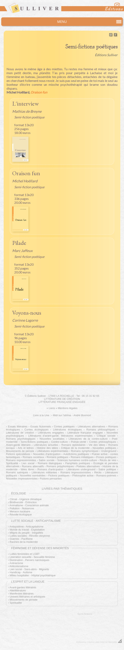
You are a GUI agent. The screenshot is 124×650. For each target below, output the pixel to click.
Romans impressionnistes (75, 472)
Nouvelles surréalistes (32, 475)
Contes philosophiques (102, 441)
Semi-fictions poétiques (34, 441)
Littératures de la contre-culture (88, 438)
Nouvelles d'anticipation (46, 454)
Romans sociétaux (33, 457)
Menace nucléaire (20, 511)
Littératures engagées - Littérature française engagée (70, 432)
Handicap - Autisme (21, 572)
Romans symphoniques (85, 451)
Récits (98, 472)
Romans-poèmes (106, 475)
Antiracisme (16, 563)
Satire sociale (47, 460)
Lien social (28, 463)
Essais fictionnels (41, 426)
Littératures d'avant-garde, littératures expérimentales (60, 435)
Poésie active (100, 454)
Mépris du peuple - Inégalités (26, 532)
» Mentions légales (67, 408)
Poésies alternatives (88, 466)
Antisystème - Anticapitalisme (26, 526)
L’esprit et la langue (27, 581)
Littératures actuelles (46, 444)
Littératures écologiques (67, 429)
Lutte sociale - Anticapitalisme (36, 520)
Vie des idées (97, 444)
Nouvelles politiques (104, 447)
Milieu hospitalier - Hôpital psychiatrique (32, 575)
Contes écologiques (36, 429)
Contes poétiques (64, 426)
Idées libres (27, 469)
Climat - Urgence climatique (26, 499)
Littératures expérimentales (52, 451)
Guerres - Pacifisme (21, 538)
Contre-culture (59, 441)
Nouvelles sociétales (52, 438)
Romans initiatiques (82, 457)
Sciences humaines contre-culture (77, 460)
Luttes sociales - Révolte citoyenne (30, 535)
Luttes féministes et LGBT (25, 553)
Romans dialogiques (50, 463)
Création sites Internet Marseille (102, 642)
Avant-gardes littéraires (23, 587)
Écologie (18, 493)
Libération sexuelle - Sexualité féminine (32, 557)
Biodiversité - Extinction (23, 502)
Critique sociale (106, 435)
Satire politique (107, 469)
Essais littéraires (17, 426)
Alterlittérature (18, 590)
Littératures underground (80, 469)
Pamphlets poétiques (77, 463)
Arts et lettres (26, 447)
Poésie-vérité (78, 441)
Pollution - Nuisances (22, 508)
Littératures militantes (44, 472)
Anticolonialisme (19, 566)
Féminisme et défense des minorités (40, 548)
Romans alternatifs (33, 466)
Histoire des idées (47, 447)
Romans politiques (57, 457)
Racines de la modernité (24, 541)
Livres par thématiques (62, 488)
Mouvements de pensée (23, 599)
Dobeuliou (81, 642)
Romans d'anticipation (50, 469)
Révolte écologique (21, 514)
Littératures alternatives (91, 426)
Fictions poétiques (58, 475)
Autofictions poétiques (76, 454)
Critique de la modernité (75, 447)
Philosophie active (82, 475)
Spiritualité (16, 602)
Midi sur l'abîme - (72, 415)
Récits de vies (108, 460)
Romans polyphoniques (60, 466)
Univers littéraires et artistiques (27, 596)
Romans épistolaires (73, 444)
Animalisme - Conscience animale (29, 505)
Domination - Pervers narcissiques (29, 560)
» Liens (51, 408)
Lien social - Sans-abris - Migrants (29, 569)
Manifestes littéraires (21, 593)
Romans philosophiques (100, 429)
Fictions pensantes (51, 478)
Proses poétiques (106, 457)
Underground (108, 451)
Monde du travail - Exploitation (27, 529)
